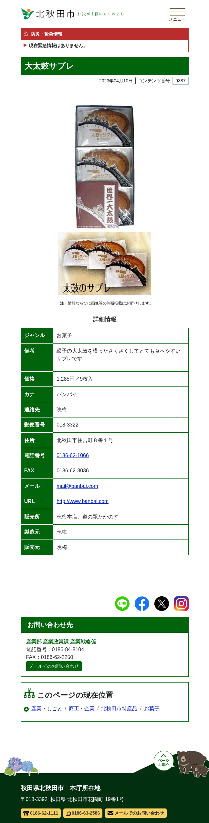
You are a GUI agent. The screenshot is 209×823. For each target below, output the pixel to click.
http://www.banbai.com (83, 501)
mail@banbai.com (77, 486)
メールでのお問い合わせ (54, 666)
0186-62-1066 (73, 455)
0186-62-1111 (40, 813)
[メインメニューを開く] (177, 14)
